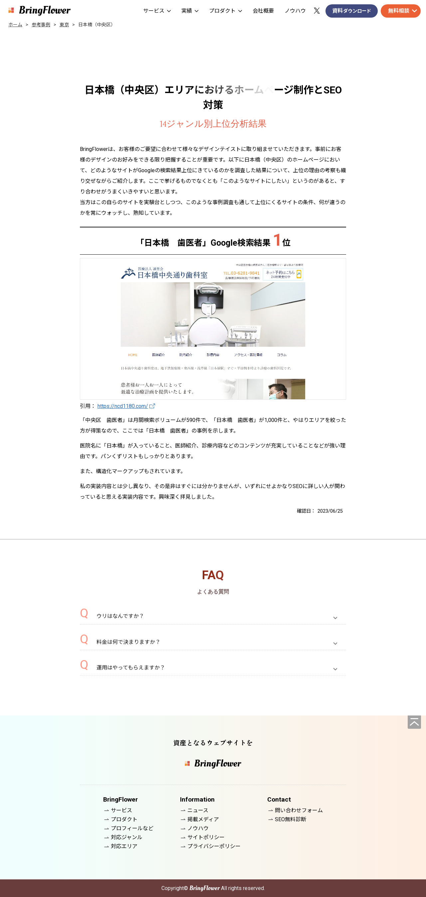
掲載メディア (203, 819)
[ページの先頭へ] (414, 722)
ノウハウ (295, 11)
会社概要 (263, 11)
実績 (189, 11)
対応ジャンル (126, 837)
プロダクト (225, 11)
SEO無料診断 (290, 819)
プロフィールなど (132, 828)
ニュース (197, 810)
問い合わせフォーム (299, 810)
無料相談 (398, 11)
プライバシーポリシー (214, 846)
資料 (351, 11)
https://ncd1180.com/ (123, 406)
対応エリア (124, 846)
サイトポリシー (206, 837)
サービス (157, 11)
